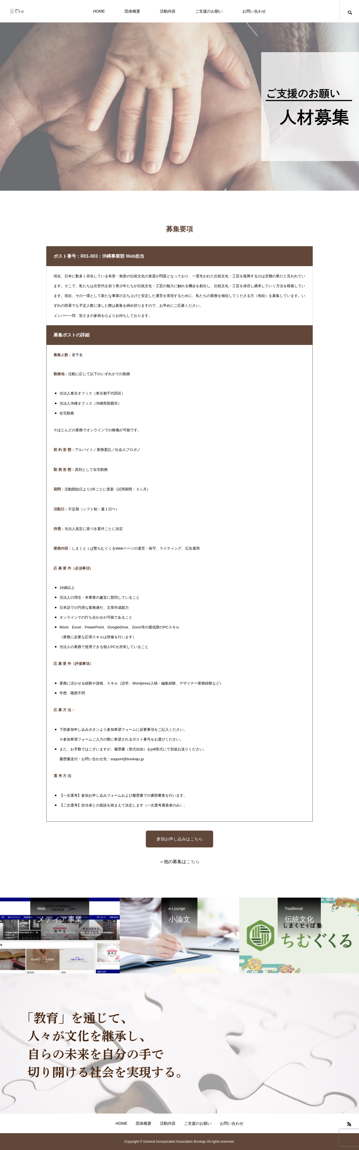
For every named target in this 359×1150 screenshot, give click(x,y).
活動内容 (168, 11)
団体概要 (132, 11)
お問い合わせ (254, 11)
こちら (193, 861)
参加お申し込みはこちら (179, 838)
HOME (99, 11)
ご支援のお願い (209, 11)
